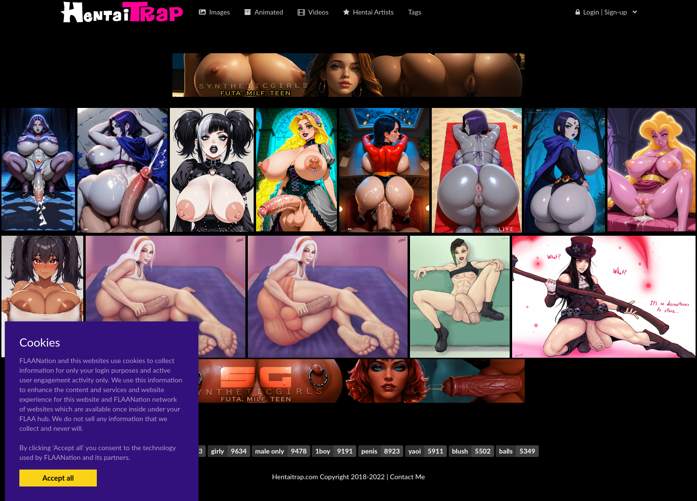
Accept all (58, 477)
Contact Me (407, 476)
